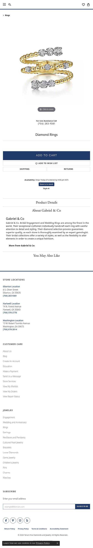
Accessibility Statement (59, 529)
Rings (7, 15)
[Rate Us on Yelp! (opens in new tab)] (27, 520)
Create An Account (11, 361)
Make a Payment (10, 371)
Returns (68, 169)
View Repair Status (11, 396)
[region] (46, 69)
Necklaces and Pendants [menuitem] (14, 437)
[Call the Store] (10, 295)
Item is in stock (46, 184)
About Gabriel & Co (46, 210)
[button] (9, 4)
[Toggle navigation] (4, 4)
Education (7, 366)
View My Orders (10, 391)
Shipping (25, 169)
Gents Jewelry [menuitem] (9, 457)
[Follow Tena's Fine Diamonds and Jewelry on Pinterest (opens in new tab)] (13, 520)
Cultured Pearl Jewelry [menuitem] (13, 442)
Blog (5, 356)
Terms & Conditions (39, 529)
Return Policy (9, 529)
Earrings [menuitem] (7, 432)
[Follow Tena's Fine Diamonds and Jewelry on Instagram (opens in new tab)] (20, 520)
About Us (7, 351)
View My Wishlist (10, 386)
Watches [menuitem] (7, 477)
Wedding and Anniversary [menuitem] (14, 422)
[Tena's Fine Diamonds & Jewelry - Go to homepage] (46, 4)
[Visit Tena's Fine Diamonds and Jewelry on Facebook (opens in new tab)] (6, 520)
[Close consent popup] (57, 543)
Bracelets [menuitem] (7, 447)
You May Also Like (46, 255)
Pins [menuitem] (5, 467)
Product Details (46, 202)
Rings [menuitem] (5, 427)
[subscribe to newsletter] (82, 506)
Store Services (9, 381)
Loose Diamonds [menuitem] (10, 452)
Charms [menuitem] (6, 472)
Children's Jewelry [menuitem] (11, 462)
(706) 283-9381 (46, 124)
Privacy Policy (23, 529)
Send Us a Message (12, 376)
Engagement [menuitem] (9, 417)
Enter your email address (14, 498)
